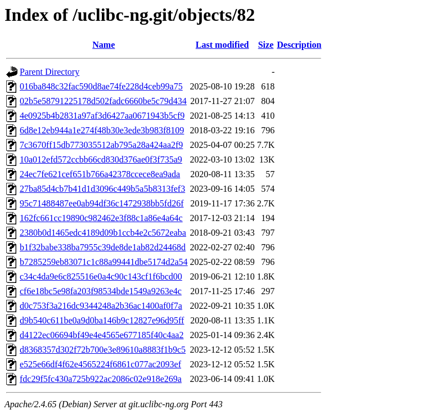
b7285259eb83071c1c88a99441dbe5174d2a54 (104, 262)
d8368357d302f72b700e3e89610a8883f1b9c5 (103, 349)
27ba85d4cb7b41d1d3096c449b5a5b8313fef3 (102, 189)
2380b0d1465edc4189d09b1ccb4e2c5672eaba (103, 232)
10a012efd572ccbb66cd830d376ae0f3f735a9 (101, 159)
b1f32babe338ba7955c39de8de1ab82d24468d (103, 247)
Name (103, 45)
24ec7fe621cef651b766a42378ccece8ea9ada (100, 174)
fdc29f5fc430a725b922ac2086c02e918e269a (101, 379)
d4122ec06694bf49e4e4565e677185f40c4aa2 (101, 335)
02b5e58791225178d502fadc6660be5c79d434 (103, 101)
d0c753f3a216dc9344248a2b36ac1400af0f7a (101, 305)
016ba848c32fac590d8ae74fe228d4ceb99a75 (101, 86)
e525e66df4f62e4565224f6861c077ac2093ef (100, 364)
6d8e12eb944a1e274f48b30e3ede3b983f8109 (102, 130)
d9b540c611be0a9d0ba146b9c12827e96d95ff (102, 320)
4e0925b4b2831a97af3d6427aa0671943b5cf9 (102, 115)
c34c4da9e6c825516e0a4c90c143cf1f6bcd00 (101, 276)
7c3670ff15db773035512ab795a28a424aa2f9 (101, 145)
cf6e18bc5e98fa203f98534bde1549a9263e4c (101, 291)
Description (299, 45)
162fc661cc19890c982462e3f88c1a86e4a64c (101, 218)
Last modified (222, 45)
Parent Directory (49, 71)
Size (266, 45)
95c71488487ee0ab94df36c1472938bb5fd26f (102, 203)
